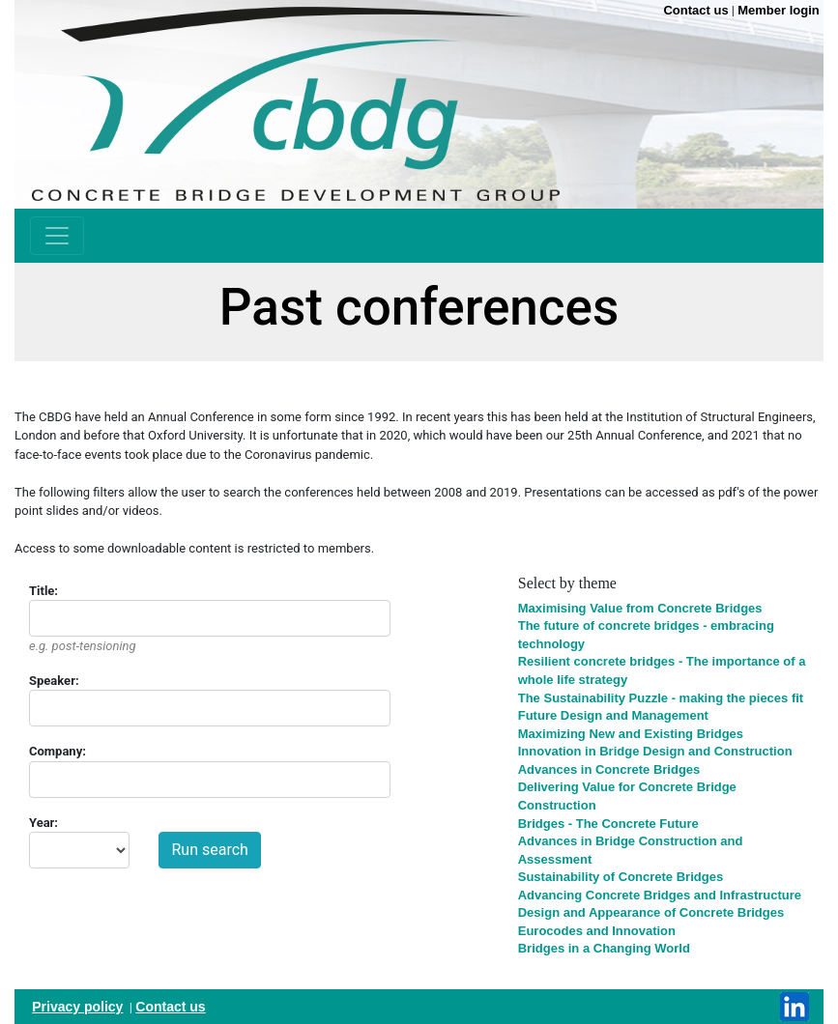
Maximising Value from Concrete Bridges (640, 608)
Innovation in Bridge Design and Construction (655, 751)
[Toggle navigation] (57, 235)
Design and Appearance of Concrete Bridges (651, 912)
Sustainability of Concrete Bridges (620, 876)
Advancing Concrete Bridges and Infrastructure (659, 895)
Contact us (170, 1006)
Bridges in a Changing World (604, 948)
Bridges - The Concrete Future (608, 823)
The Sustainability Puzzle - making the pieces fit (660, 698)
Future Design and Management (613, 715)
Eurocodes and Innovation (597, 931)
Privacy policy (77, 1006)
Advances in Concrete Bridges (609, 769)
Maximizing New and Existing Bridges (630, 733)
